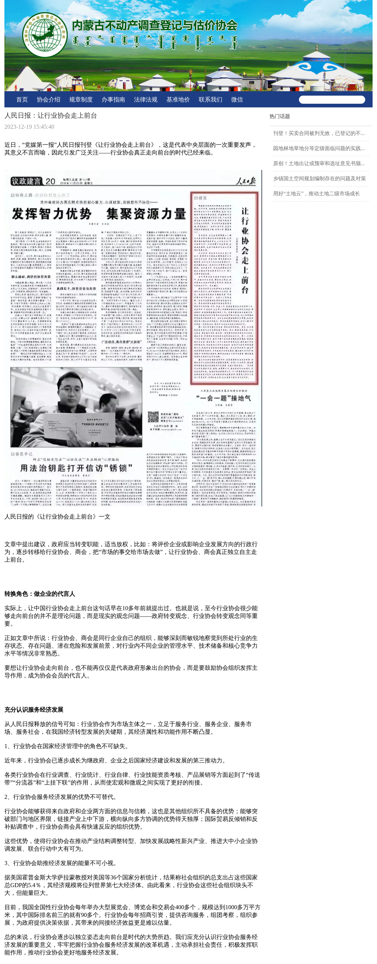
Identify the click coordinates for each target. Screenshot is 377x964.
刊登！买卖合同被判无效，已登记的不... (319, 133)
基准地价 (178, 99)
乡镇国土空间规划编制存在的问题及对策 (319, 178)
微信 (237, 99)
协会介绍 (48, 99)
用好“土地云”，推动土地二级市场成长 (316, 193)
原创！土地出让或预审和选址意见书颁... (319, 163)
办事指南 (113, 99)
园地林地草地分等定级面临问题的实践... (319, 148)
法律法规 (146, 99)
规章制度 (81, 99)
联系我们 (210, 99)
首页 (22, 99)
